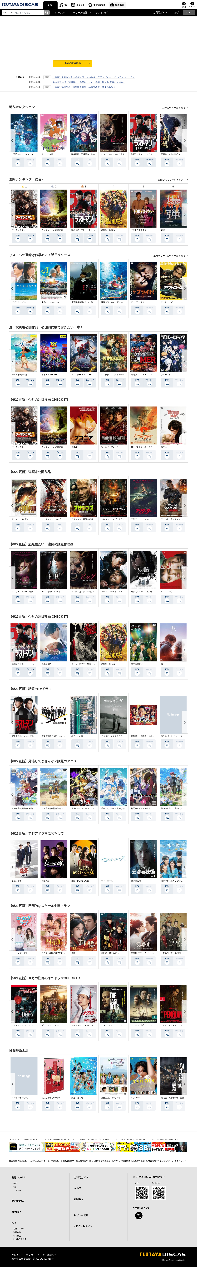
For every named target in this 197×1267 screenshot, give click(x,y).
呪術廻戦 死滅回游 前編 (83, 154)
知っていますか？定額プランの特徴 (94, 1139)
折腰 (73, 953)
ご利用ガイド (160, 12)
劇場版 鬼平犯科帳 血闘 (172, 1098)
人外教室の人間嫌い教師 (22, 808)
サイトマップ (180, 1160)
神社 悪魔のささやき (51, 591)
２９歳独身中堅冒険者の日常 (54, 808)
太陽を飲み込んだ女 (80, 881)
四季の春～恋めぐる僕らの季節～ (175, 881)
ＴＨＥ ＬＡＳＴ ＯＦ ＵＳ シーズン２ (120, 1025)
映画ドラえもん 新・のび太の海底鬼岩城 (119, 302)
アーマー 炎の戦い (20, 519)
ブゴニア (75, 447)
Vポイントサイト (83, 1226)
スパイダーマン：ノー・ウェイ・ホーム (88, 374)
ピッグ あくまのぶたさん (112, 154)
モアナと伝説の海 (19, 374)
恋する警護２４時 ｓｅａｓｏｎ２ (57, 736)
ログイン (192, 7)
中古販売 (17, 1235)
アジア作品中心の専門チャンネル (165, 1139)
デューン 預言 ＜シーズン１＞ (145, 1025)
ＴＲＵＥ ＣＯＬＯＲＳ (112, 736)
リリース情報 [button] (80, 12)
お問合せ (79, 1199)
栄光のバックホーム (50, 302)
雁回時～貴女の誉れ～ (111, 953)
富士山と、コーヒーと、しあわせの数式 (118, 1098)
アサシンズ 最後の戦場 (82, 519)
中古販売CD (99, 5)
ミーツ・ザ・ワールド (21, 1098)
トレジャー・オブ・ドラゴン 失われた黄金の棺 (122, 519)
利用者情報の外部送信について (159, 1160)
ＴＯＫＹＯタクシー (139, 230)
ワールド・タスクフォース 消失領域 (177, 519)
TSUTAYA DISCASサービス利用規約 (44, 1160)
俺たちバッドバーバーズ (171, 736)
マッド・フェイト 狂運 (112, 591)
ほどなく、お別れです (21, 302)
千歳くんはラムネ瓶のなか (112, 808)
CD (66, 5)
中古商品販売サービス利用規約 (74, 1160)
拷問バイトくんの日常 (140, 808)
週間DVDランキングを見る (172, 180)
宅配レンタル (19, 1228)
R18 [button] (188, 12)
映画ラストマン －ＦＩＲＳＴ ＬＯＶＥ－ (150, 154)
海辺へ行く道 (77, 1098)
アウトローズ (166, 302)
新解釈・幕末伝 (108, 230)
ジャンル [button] (60, 12)
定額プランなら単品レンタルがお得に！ (132, 1139)
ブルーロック (166, 374)
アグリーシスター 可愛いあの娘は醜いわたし (32, 591)
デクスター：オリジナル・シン (84, 1025)
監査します (16, 881)
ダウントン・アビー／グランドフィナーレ (60, 1025)
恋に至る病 (46, 664)
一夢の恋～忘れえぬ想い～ (172, 953)
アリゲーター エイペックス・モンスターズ (150, 519)
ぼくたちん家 (77, 736)
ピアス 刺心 (166, 591)
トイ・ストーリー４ (50, 374)
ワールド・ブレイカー (111, 447)
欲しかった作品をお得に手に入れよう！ (61, 1139)
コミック (80, 5)
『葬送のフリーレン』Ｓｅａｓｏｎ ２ (29, 154)
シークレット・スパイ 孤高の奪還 (57, 519)
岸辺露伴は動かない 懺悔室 (84, 302)
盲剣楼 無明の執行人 (170, 154)
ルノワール (136, 1098)
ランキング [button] (101, 12)
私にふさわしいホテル (51, 1098)
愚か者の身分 (137, 664)
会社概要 (13, 1160)
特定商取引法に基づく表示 (133, 1160)
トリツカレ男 (47, 154)
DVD (50, 5)
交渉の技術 (136, 881)
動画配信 (119, 5)
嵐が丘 (164, 447)
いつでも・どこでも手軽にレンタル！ (24, 1139)
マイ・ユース (107, 881)
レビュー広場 (81, 1215)
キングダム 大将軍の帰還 (112, 374)
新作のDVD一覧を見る (174, 107)
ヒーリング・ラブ (19, 953)
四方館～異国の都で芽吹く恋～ (55, 953)
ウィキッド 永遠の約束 (52, 230)
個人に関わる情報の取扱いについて (104, 1160)
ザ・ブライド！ (138, 302)
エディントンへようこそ (141, 447)
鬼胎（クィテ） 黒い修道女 (143, 591)
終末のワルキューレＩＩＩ (83, 808)
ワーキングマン (18, 230)
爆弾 (163, 230)
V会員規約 (22, 1160)
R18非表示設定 (19, 1239)
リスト (184, 7)
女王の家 (45, 881)
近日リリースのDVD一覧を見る (169, 255)
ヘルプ (175, 12)
